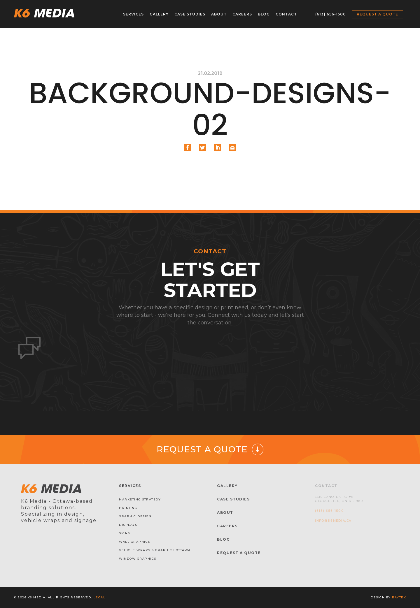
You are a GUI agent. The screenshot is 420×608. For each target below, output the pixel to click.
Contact (286, 14)
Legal (100, 597)
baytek (399, 597)
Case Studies (189, 14)
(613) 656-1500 (330, 14)
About (219, 14)
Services (133, 14)
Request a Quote (377, 14)
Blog (264, 14)
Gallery (159, 14)
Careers (242, 14)
